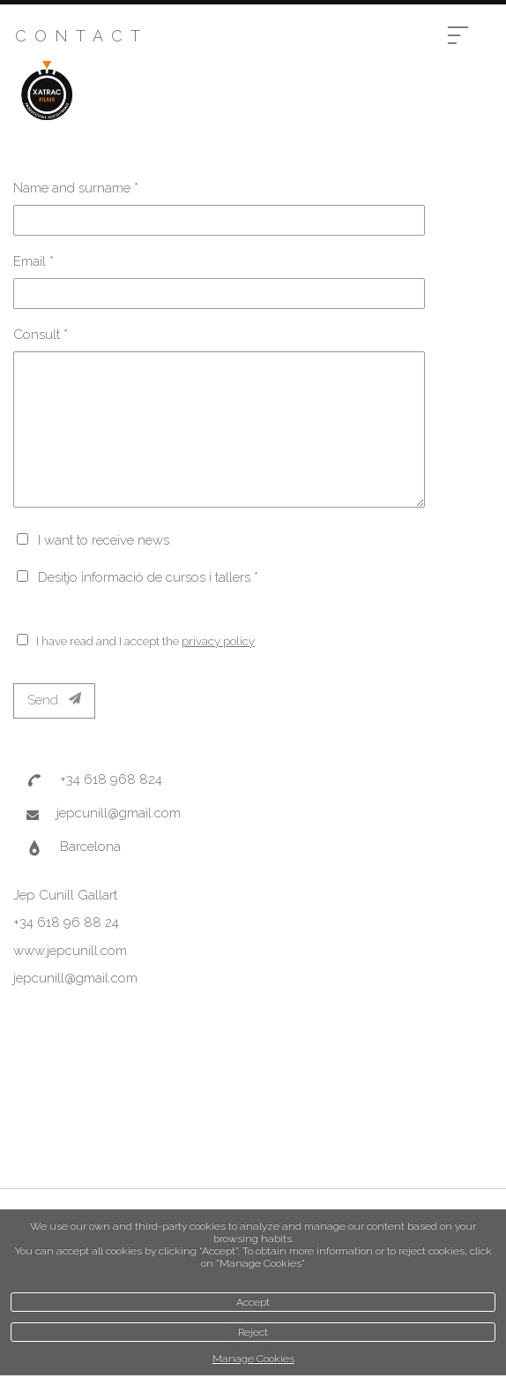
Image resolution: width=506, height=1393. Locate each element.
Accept (253, 1302)
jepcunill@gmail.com (118, 813)
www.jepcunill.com (70, 951)
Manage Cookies (253, 1358)
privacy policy (218, 641)
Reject (253, 1332)
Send (54, 700)
